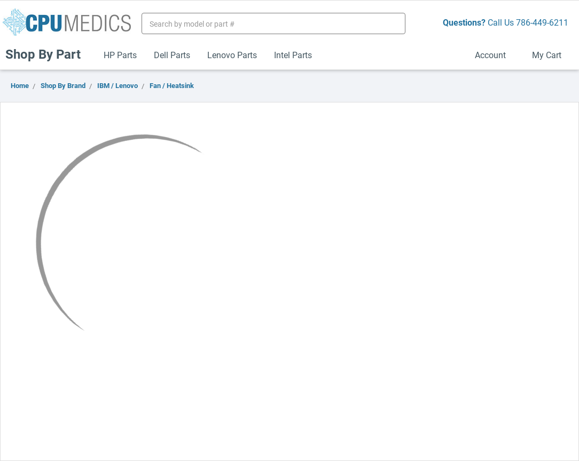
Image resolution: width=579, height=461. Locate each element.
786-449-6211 (542, 22)
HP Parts (120, 54)
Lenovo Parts (232, 54)
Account (495, 54)
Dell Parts (172, 54)
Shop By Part (47, 53)
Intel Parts (293, 54)
